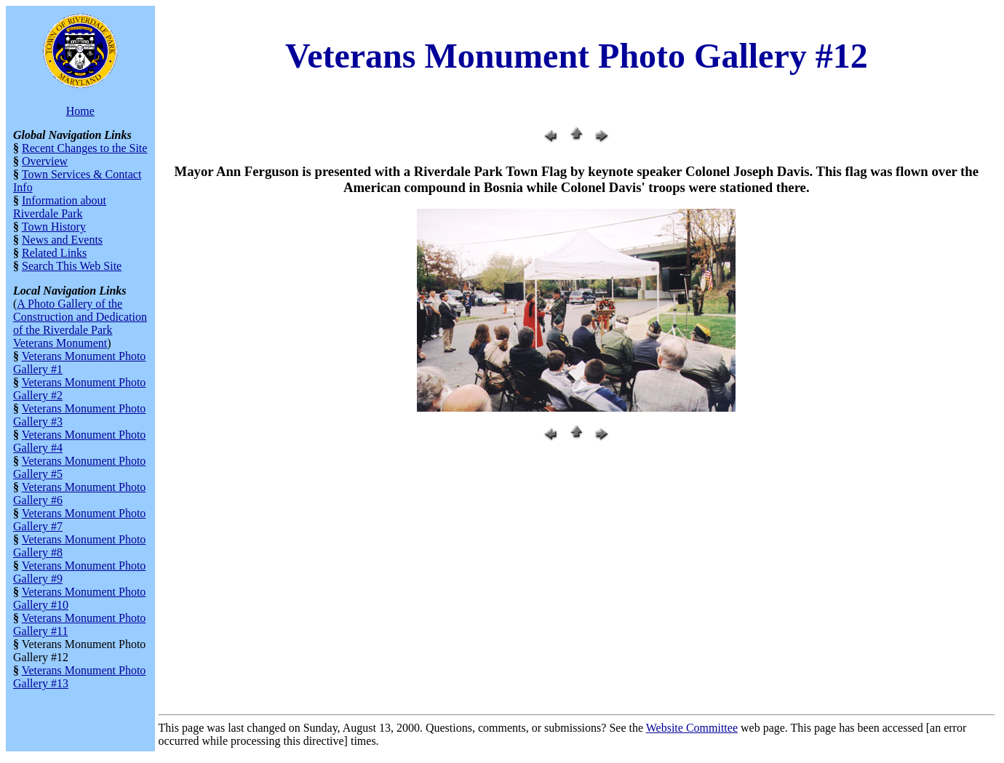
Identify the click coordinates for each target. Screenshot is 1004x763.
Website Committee (692, 728)
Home (80, 111)
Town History (54, 226)
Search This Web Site (71, 266)
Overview (45, 161)
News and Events (62, 239)
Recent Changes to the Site (84, 148)
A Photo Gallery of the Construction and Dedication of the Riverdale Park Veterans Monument (80, 323)
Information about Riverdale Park (59, 207)
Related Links (54, 253)
